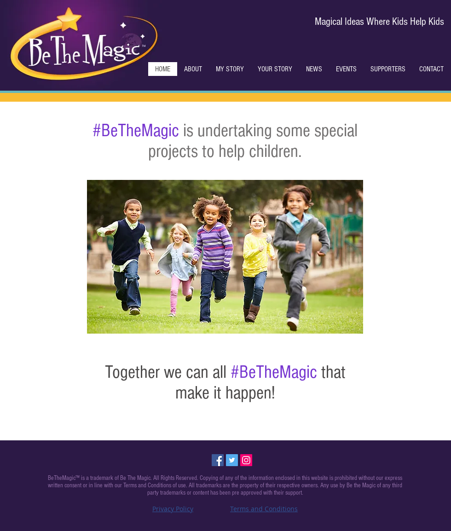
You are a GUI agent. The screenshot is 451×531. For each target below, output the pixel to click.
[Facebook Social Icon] (218, 460)
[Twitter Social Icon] (232, 460)
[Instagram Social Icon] (246, 460)
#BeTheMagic (136, 130)
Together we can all (168, 372)
